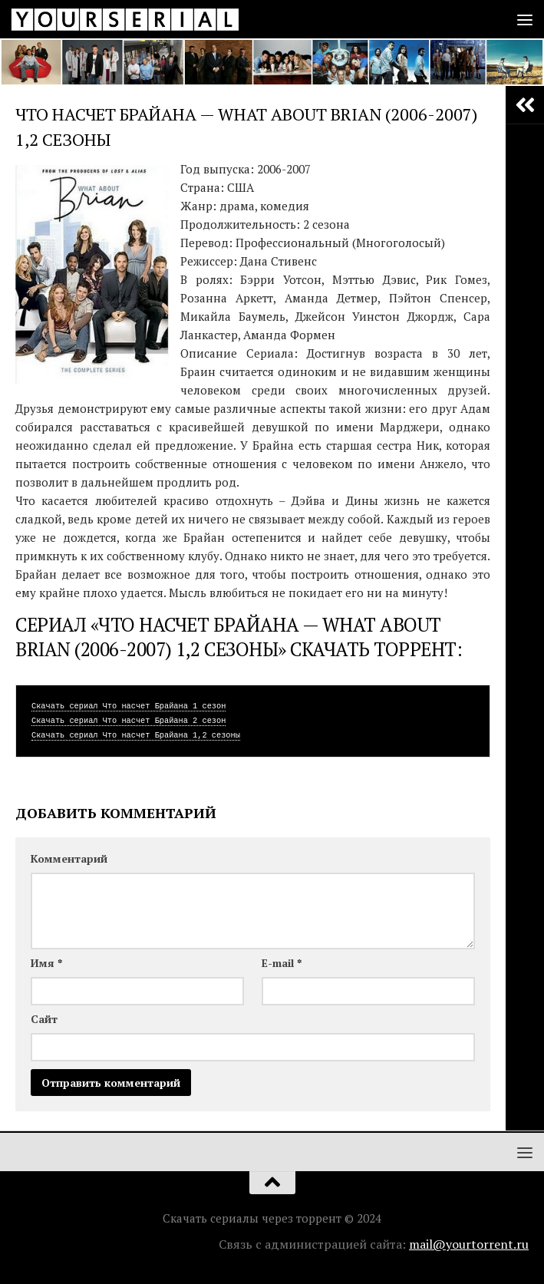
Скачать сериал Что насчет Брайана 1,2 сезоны (135, 735)
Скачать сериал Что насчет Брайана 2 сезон (128, 720)
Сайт (44, 1019)
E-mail (282, 963)
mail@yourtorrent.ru (469, 1244)
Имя (46, 963)
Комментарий (69, 858)
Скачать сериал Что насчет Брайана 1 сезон (128, 706)
